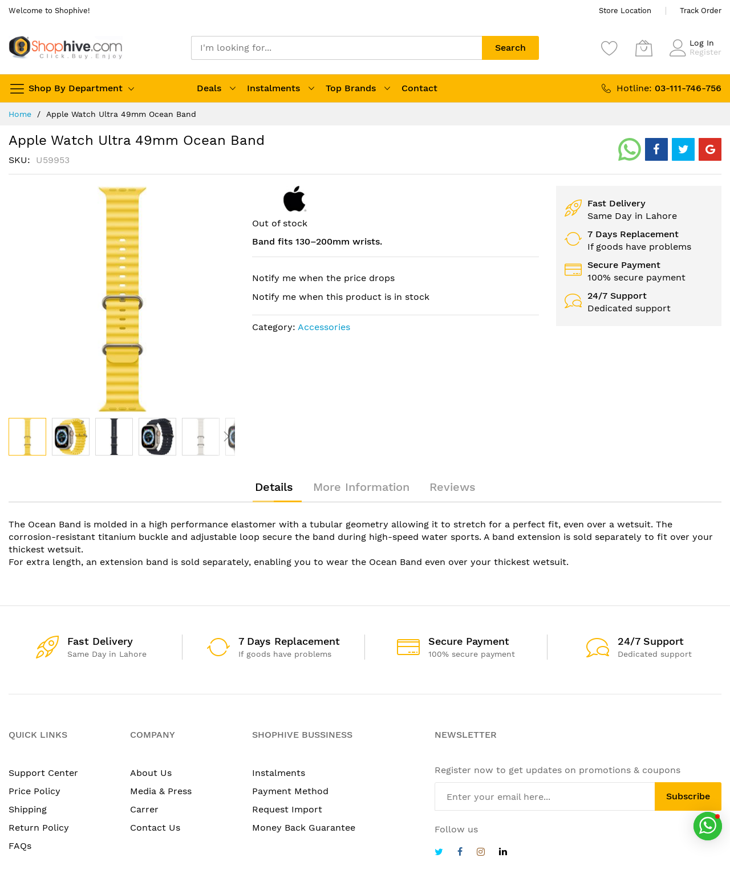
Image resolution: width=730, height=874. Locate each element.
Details (274, 487)
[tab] (274, 487)
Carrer (144, 809)
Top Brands (351, 88)
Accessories (324, 327)
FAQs (20, 845)
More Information (361, 487)
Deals (209, 88)
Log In (702, 42)
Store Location (625, 10)
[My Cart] (643, 48)
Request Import (287, 809)
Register (705, 51)
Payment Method (290, 791)
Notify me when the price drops (323, 278)
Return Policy (39, 827)
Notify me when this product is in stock (340, 296)
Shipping (28, 809)
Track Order (700, 10)
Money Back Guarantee (303, 827)
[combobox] (336, 48)
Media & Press (161, 791)
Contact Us (155, 827)
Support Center (43, 772)
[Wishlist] (609, 48)
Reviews (452, 487)
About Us (151, 772)
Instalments (273, 88)
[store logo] (66, 47)
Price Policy (34, 791)
